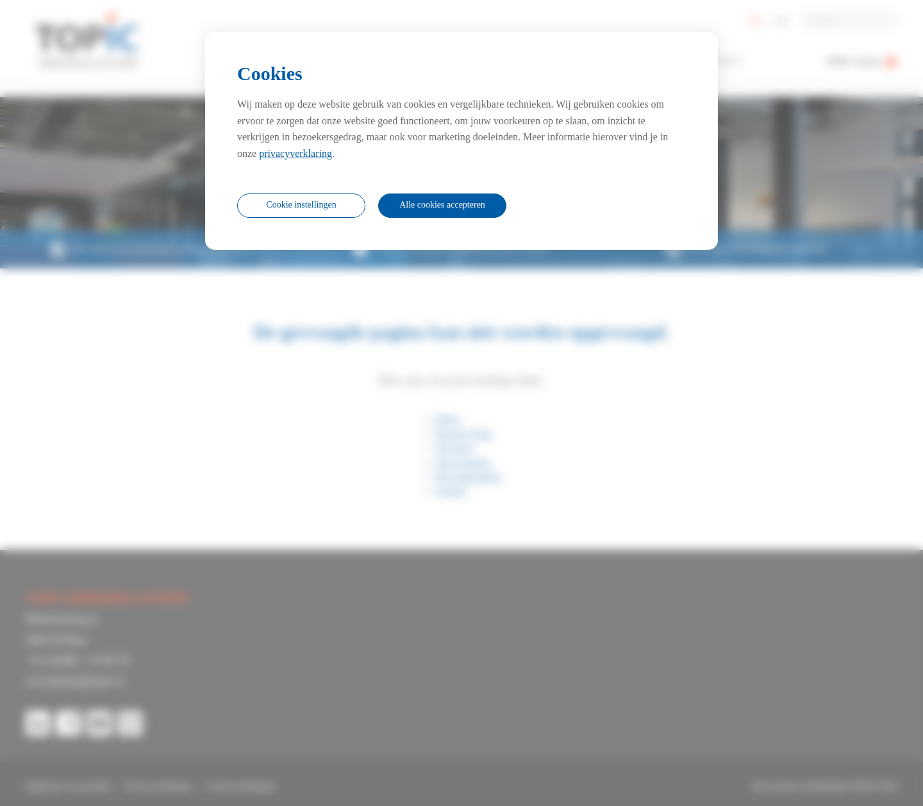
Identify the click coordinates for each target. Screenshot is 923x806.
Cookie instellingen (301, 205)
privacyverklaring (295, 153)
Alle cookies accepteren (442, 205)
